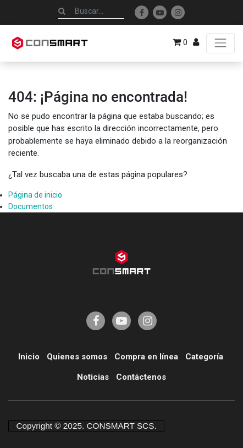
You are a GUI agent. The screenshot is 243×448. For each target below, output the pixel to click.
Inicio (29, 357)
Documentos (30, 206)
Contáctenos (141, 377)
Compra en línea (146, 357)
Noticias (93, 377)
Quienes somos (77, 357)
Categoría (204, 357)
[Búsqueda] (61, 11)
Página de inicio (35, 194)
